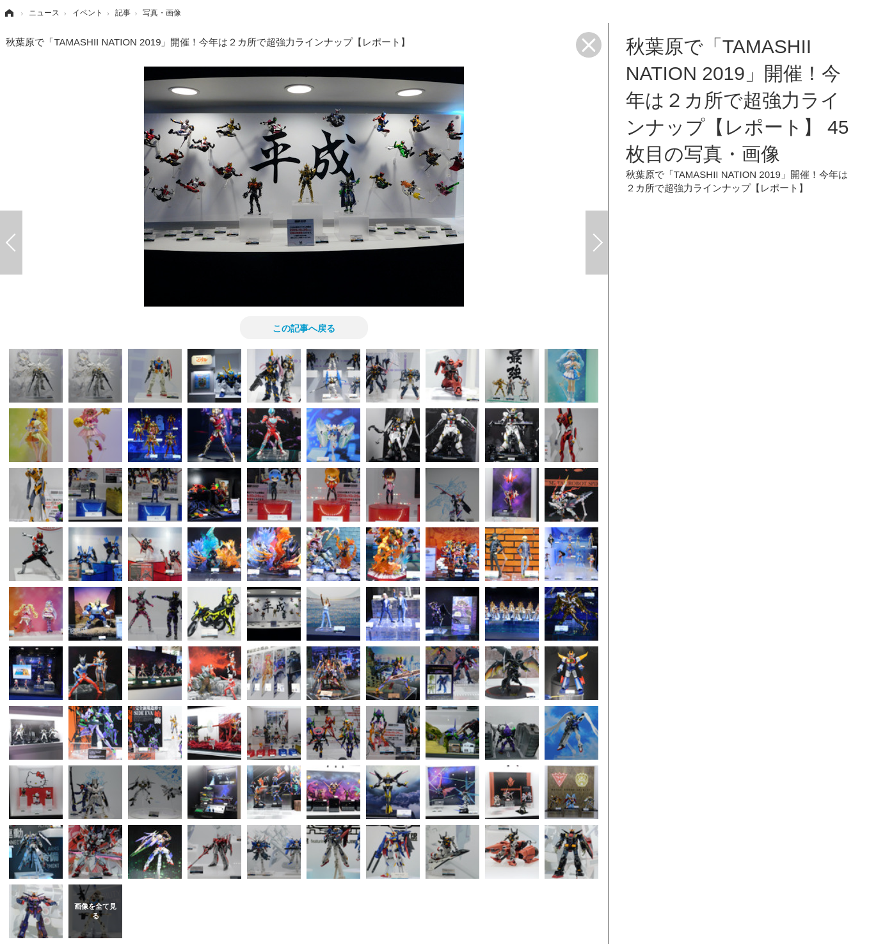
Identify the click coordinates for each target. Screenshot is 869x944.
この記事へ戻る (304, 327)
